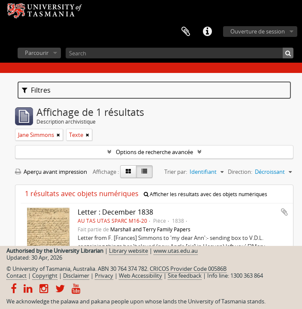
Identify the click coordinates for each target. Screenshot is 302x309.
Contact (16, 275)
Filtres (36, 90)
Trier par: (175, 172)
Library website (128, 250)
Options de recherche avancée (154, 152)
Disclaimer (76, 275)
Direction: (240, 172)
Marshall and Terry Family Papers (150, 229)
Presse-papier (185, 31)
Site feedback (185, 275)
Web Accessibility (140, 275)
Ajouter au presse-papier (284, 212)
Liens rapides (207, 31)
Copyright (44, 275)
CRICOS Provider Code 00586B (188, 269)
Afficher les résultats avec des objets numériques (205, 194)
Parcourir (36, 53)
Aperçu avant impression (51, 172)
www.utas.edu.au (176, 250)
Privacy (104, 275)
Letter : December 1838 (115, 212)
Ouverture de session (257, 31)
